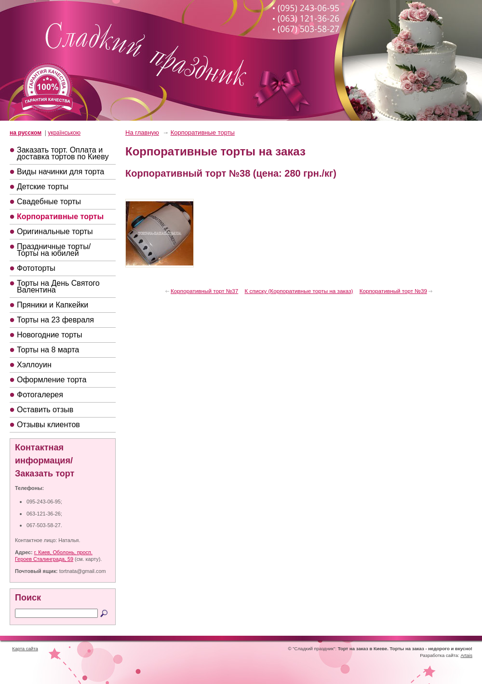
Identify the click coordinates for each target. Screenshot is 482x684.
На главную (142, 132)
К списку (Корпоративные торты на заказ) (299, 291)
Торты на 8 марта (48, 350)
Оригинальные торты (55, 231)
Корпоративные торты (60, 216)
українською (64, 132)
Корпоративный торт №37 (204, 291)
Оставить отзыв (45, 409)
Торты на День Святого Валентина (58, 286)
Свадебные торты (49, 201)
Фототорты (36, 268)
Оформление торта (51, 380)
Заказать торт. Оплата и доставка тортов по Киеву (62, 153)
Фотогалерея (40, 395)
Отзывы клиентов (48, 424)
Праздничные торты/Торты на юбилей (54, 249)
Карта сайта (25, 648)
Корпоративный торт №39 (393, 291)
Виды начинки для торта (60, 172)
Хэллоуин (34, 365)
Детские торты (42, 186)
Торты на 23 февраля (55, 320)
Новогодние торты (49, 335)
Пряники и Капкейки (52, 305)
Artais (466, 655)
